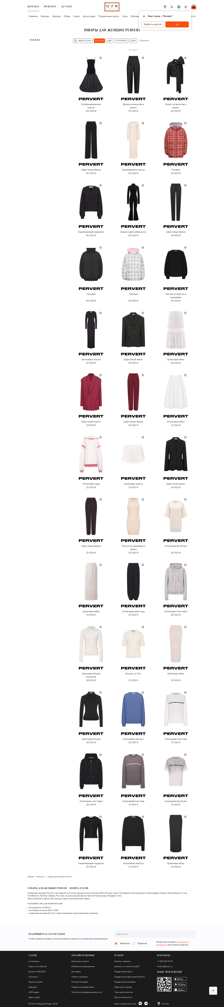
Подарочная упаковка (124, 982)
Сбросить (144, 41)
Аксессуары (89, 16)
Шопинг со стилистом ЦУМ (126, 967)
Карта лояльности (123, 997)
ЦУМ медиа (34, 992)
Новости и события (38, 967)
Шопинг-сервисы (122, 961)
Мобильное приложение (83, 967)
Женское (41, 877)
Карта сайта (34, 997)
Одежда (56, 16)
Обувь (67, 16)
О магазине (34, 961)
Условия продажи (79, 982)
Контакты (33, 977)
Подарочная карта (123, 972)
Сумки (76, 16)
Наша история (35, 982)
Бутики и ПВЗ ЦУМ (37, 972)
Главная (30, 877)
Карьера (33, 987)
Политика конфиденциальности (86, 992)
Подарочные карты (108, 16)
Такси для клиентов (123, 992)
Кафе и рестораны (123, 987)
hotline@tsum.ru (165, 967)
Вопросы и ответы (80, 961)
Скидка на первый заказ (82, 987)
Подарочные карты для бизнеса (129, 977)
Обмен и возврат (79, 977)
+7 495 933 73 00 (165, 961)
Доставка (76, 972)
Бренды (45, 16)
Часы (125, 16)
